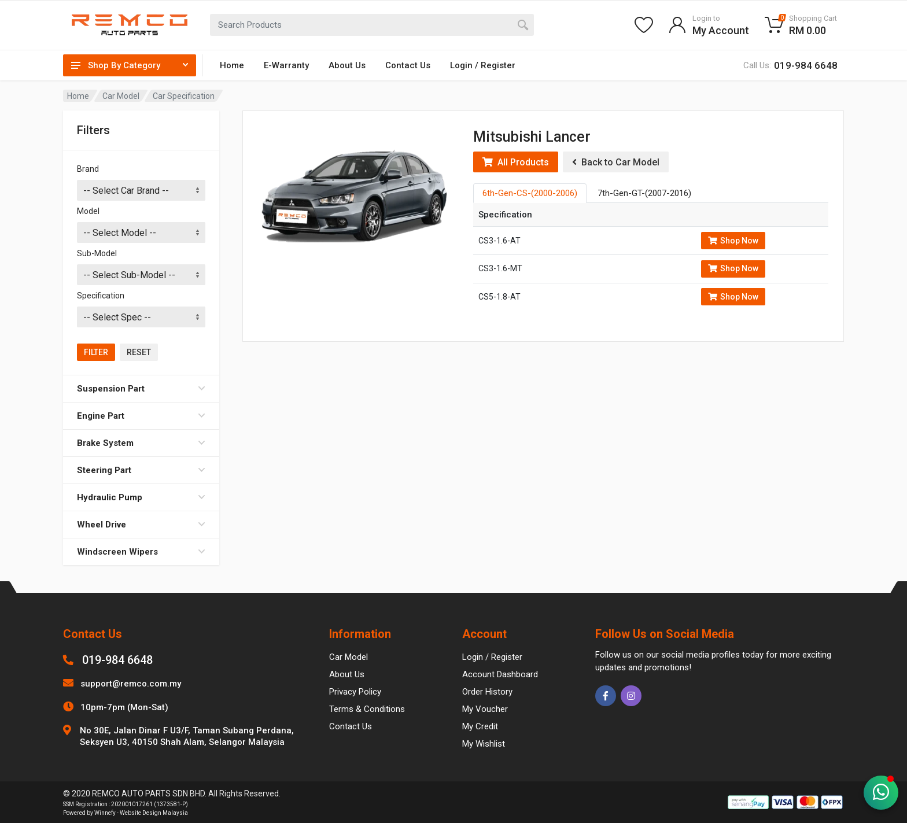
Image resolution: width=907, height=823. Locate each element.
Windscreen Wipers (141, 552)
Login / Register (482, 65)
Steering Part (141, 470)
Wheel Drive (141, 524)
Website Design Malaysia (154, 813)
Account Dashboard (500, 674)
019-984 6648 (117, 660)
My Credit (480, 726)
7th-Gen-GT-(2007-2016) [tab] (644, 193)
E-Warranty (286, 65)
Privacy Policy (355, 692)
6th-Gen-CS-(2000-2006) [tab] (529, 193)
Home (232, 65)
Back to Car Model (615, 162)
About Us (347, 65)
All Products (515, 162)
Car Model (120, 96)
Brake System (141, 443)
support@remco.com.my (130, 683)
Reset (139, 352)
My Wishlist (483, 744)
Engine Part (141, 416)
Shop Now (733, 240)
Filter (96, 352)
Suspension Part (141, 388)
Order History (487, 692)
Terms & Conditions (367, 709)
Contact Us (407, 65)
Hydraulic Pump (141, 497)
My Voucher (485, 709)
